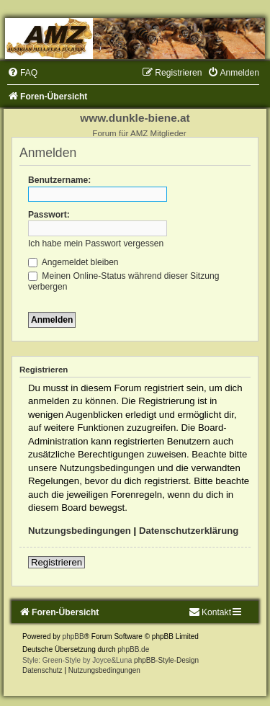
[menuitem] (22, 73)
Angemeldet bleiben (73, 262)
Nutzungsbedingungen (79, 530)
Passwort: (49, 215)
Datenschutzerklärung (189, 530)
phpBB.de (133, 649)
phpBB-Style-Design (166, 660)
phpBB (73, 636)
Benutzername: (59, 180)
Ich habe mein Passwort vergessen (95, 243)
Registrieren (56, 562)
